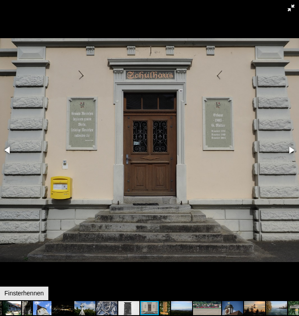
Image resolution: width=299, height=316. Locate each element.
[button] (291, 8)
